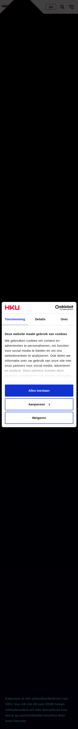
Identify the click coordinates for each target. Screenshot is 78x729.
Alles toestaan (39, 390)
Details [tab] (40, 319)
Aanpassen (39, 404)
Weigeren (39, 418)
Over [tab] (64, 319)
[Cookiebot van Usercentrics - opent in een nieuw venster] (55, 307)
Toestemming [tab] (15, 319)
